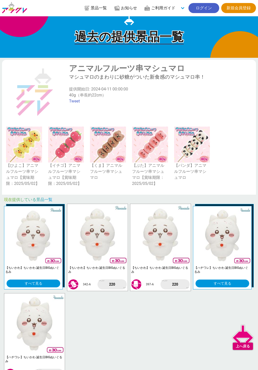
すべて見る (33, 283)
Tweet (74, 101)
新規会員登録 (239, 8)
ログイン (204, 8)
